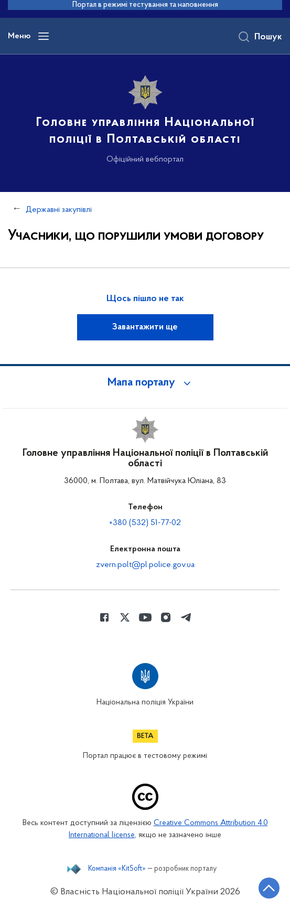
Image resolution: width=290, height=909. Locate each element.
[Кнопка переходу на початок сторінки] (269, 888)
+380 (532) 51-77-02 (145, 523)
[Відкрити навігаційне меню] (43, 36)
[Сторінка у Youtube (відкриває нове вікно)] (145, 617)
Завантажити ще (145, 327)
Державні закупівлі (59, 210)
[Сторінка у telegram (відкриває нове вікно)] (186, 617)
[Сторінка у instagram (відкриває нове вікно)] (165, 617)
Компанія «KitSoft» (117, 869)
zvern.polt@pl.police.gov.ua (145, 565)
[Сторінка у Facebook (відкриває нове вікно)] (104, 617)
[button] (145, 383)
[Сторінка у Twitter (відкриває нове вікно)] (125, 617)
